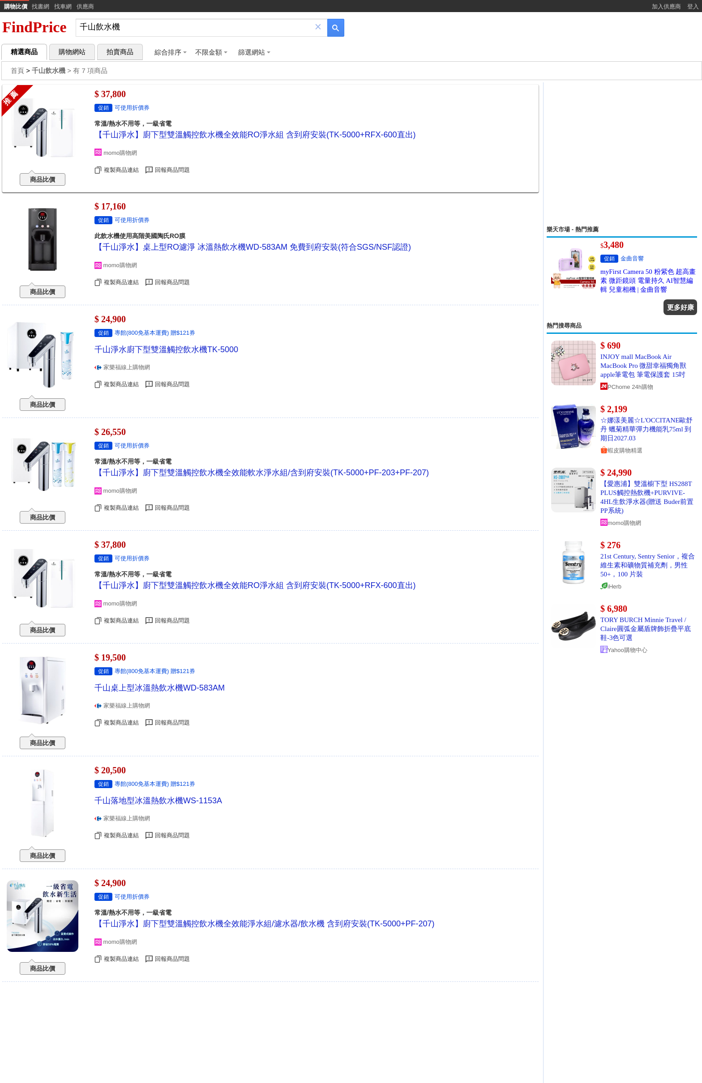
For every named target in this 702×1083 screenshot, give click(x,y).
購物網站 (72, 51)
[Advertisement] (622, 154)
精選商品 (24, 51)
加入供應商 (666, 6)
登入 (693, 6)
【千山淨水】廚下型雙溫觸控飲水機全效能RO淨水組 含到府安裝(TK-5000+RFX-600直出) (255, 134)
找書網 (40, 6)
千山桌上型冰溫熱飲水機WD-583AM (159, 687)
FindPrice (34, 27)
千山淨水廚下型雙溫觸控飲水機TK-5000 (166, 349)
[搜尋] (195, 27)
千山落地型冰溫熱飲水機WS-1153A (158, 800)
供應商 (85, 6)
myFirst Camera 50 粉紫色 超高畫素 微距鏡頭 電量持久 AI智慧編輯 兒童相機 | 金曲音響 (648, 280)
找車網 (63, 6)
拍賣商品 (120, 51)
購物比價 (15, 6)
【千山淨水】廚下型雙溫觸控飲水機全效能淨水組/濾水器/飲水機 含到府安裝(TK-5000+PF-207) (264, 923)
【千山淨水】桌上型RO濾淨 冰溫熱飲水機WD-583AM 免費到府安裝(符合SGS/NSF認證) (252, 247)
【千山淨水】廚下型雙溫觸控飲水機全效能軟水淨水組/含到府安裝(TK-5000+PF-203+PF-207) (261, 472)
